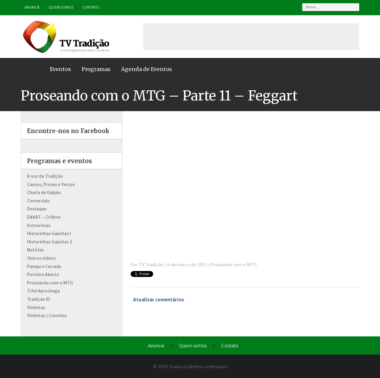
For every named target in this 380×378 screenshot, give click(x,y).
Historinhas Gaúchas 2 (49, 242)
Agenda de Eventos (146, 69)
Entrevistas (38, 225)
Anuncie (32, 7)
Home (33, 69)
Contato (90, 7)
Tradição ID (38, 299)
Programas (96, 69)
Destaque (36, 209)
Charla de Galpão (44, 192)
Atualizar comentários (158, 300)
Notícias (35, 250)
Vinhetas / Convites (47, 315)
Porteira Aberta (43, 274)
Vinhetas (36, 307)
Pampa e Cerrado (44, 266)
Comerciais (38, 201)
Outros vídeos (41, 258)
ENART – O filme (44, 217)
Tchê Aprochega (43, 291)
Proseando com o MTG (233, 264)
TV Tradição (151, 264)
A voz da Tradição (45, 176)
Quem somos (61, 7)
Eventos (60, 69)
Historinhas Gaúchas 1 (49, 233)
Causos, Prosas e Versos (51, 184)
